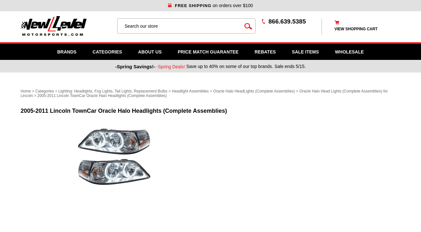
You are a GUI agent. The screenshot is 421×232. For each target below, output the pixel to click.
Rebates (265, 51)
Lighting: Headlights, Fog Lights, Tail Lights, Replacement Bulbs (112, 91)
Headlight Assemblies (190, 91)
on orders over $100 (210, 5)
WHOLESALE (349, 51)
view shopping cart (356, 29)
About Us (150, 51)
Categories (107, 51)
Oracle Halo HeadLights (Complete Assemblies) (254, 91)
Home (26, 91)
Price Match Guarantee (208, 51)
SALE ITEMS (305, 51)
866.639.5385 (287, 21)
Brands (67, 51)
